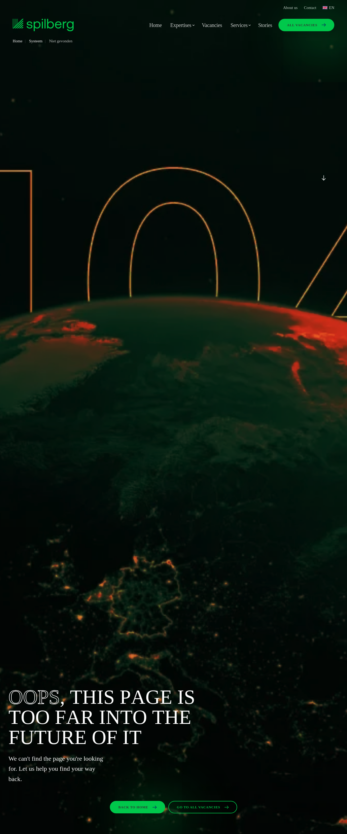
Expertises (180, 25)
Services (239, 25)
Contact (310, 8)
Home (155, 25)
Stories (265, 25)
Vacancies (212, 25)
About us (290, 8)
